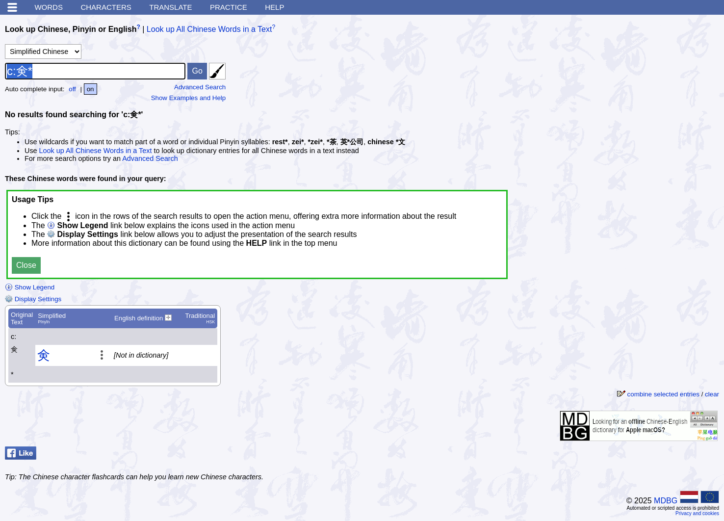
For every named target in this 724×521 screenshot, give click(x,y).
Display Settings (33, 299)
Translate (170, 7)
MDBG (665, 500)
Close (26, 265)
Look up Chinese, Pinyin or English (70, 29)
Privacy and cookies (697, 513)
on (90, 89)
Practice (228, 7)
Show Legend (29, 287)
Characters (105, 7)
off (72, 89)
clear (712, 394)
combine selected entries (663, 394)
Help (274, 7)
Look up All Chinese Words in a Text (209, 29)
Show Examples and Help (188, 98)
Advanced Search (200, 87)
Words (48, 7)
